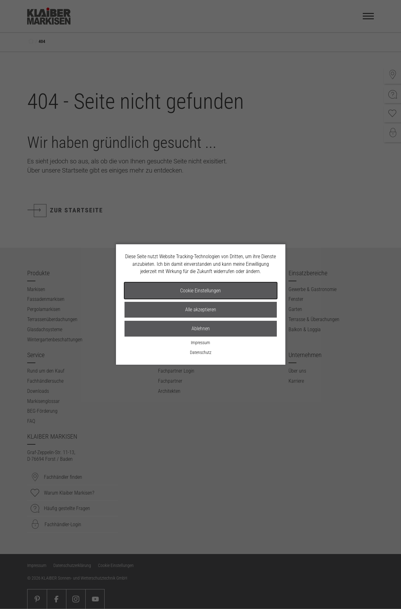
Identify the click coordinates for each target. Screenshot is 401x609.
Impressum (200, 342)
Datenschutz (200, 352)
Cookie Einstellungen (200, 291)
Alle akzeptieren (200, 310)
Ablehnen (200, 329)
